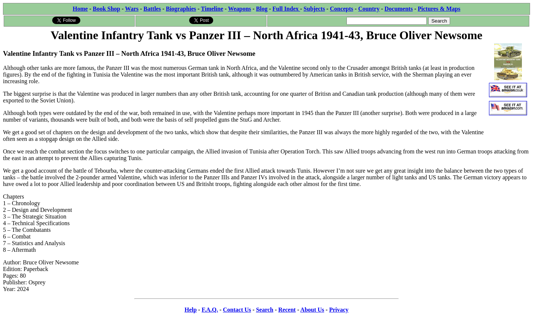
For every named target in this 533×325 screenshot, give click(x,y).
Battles (152, 9)
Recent (287, 310)
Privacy (338, 310)
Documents (399, 9)
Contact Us (237, 310)
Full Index (286, 9)
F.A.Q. (210, 310)
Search (265, 310)
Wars (131, 9)
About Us (312, 310)
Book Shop (106, 9)
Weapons (239, 9)
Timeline (212, 9)
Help (190, 310)
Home (80, 9)
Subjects (314, 9)
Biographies (181, 9)
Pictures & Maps (439, 9)
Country (369, 9)
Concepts (341, 9)
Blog (262, 9)
